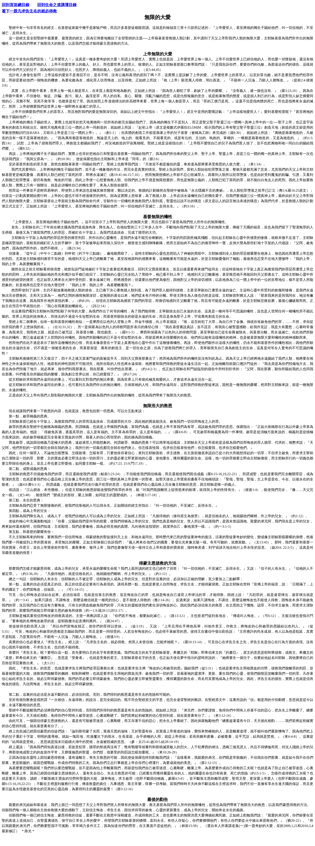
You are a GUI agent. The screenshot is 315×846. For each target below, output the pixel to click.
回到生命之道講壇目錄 (57, 5)
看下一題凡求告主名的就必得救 (29, 11)
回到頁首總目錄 (15, 5)
